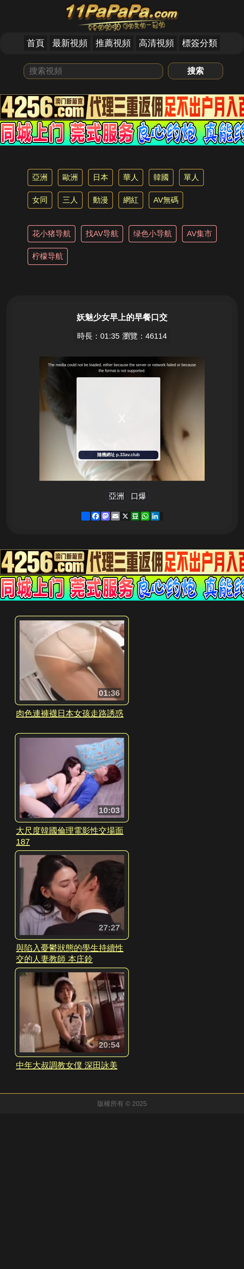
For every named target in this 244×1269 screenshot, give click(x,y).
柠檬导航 (47, 256)
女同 (40, 200)
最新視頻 (70, 43)
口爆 (138, 496)
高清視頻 (156, 43)
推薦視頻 (113, 43)
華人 (131, 177)
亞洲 (40, 177)
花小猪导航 (51, 233)
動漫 (100, 200)
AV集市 (199, 233)
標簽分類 (199, 43)
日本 (100, 177)
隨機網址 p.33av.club (118, 454)
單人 (191, 177)
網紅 (131, 200)
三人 (70, 200)
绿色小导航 (152, 233)
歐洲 (70, 177)
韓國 (161, 177)
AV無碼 (165, 200)
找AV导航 (102, 233)
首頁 (35, 43)
